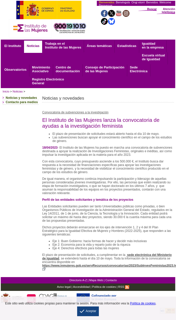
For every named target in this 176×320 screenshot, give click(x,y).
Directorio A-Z (78, 280)
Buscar (152, 8)
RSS (123, 286)
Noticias (33, 46)
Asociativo (41, 69)
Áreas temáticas (99, 46)
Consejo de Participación (104, 69)
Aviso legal (64, 286)
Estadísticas (126, 46)
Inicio (6, 91)
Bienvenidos (106, 2)
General (48, 81)
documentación (68, 69)
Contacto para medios (22, 102)
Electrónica (138, 69)
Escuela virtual (153, 57)
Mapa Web (96, 280)
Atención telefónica (168, 10)
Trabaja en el (63, 45)
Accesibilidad (81, 286)
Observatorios (15, 70)
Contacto (111, 280)
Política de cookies (104, 286)
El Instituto (12, 46)
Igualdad (152, 45)
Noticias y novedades (21, 98)
